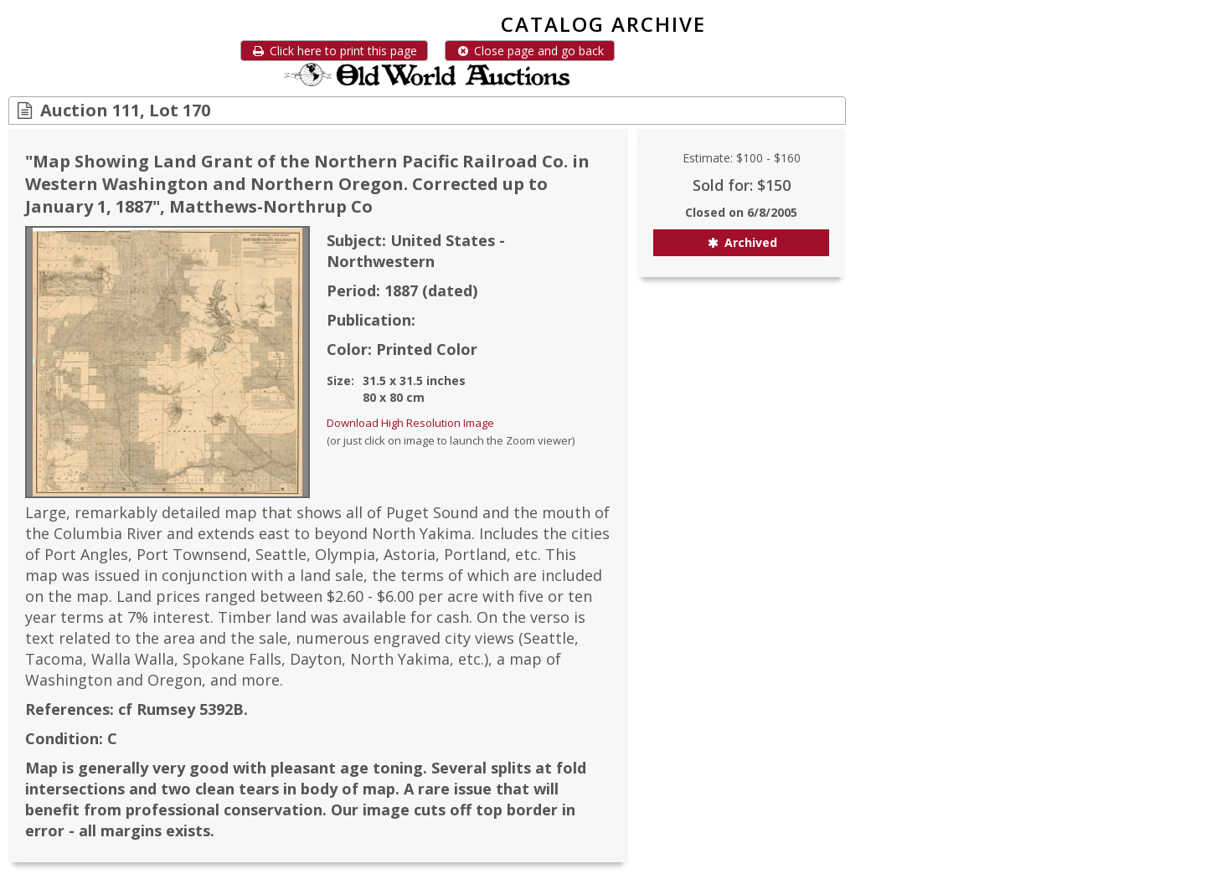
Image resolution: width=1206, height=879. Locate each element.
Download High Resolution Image (410, 422)
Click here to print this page (334, 51)
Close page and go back (530, 51)
